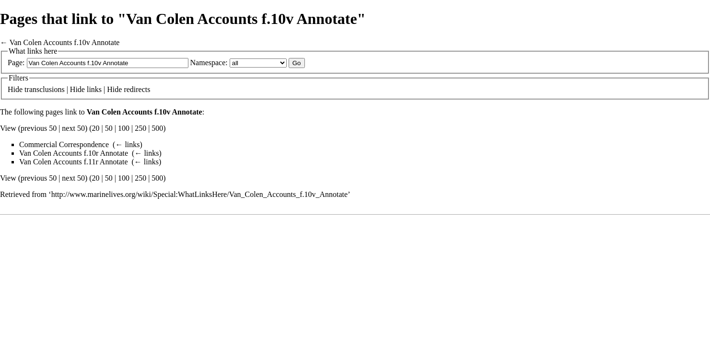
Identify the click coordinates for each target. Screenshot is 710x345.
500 (157, 128)
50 (109, 128)
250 (140, 128)
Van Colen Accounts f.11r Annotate (73, 162)
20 (96, 128)
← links (127, 144)
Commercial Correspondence (64, 144)
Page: (16, 62)
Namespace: (209, 62)
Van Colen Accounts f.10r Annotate (73, 153)
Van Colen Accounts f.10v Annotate (65, 42)
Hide (15, 89)
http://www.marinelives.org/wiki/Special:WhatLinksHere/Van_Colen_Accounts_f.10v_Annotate (199, 194)
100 (123, 128)
